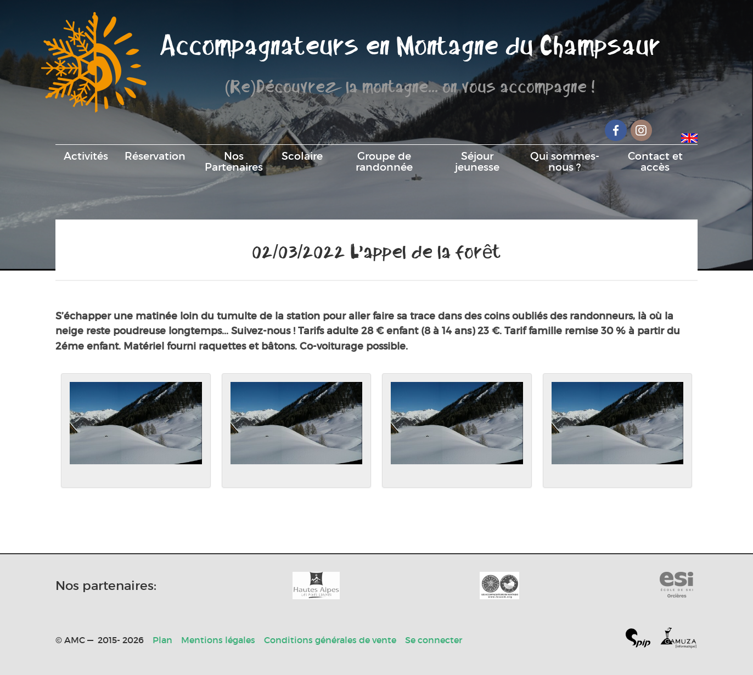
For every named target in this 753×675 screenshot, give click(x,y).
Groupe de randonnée (384, 161)
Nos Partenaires (234, 161)
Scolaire (302, 155)
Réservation (155, 155)
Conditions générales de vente (330, 639)
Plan (162, 639)
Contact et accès (655, 161)
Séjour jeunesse (477, 161)
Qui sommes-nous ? (564, 161)
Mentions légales (218, 639)
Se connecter (433, 639)
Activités (86, 155)
